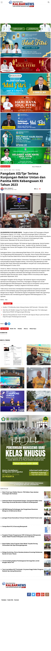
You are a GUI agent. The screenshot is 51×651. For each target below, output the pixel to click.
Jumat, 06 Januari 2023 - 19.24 (10, 189)
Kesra (13, 169)
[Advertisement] (25, 12)
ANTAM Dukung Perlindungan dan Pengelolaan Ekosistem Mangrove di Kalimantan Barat (20, 510)
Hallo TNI (6, 169)
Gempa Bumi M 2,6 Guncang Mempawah (14, 526)
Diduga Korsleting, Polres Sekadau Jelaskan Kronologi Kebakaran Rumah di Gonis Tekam (22, 553)
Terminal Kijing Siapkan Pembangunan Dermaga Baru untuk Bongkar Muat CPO (20, 561)
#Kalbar (20, 328)
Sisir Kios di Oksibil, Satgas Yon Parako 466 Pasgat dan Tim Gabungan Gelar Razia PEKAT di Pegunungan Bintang (25, 311)
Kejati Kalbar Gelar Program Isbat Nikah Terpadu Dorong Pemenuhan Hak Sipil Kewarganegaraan (20, 544)
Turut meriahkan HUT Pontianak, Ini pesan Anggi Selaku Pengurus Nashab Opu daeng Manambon (22, 570)
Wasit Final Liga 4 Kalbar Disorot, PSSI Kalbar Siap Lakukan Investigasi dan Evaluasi (20, 493)
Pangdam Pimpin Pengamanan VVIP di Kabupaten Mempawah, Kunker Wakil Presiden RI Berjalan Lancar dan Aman (21, 535)
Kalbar (10, 169)
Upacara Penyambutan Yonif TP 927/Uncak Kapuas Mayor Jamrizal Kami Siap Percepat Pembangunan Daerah (26, 316)
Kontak (16, 600)
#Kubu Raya (33, 328)
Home (1, 169)
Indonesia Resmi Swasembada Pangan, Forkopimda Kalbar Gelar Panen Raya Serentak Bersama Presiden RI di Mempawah (22, 501)
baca (36, 188)
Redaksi (4, 600)
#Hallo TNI (13, 328)
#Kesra (26, 328)
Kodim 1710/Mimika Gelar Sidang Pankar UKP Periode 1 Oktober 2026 (25, 307)
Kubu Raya (18, 169)
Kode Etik (10, 600)
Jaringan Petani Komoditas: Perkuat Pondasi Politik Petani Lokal (22, 518)
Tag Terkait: (4, 328)
